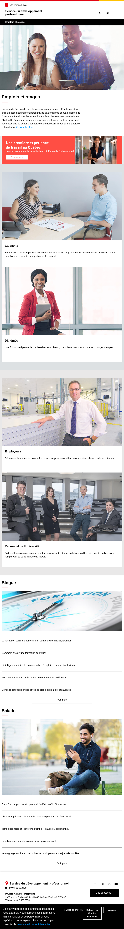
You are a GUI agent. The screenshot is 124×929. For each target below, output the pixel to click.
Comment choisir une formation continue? (24, 652)
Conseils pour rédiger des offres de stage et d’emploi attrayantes (36, 689)
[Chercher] (100, 13)
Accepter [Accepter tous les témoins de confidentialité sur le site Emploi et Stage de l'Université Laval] (112, 910)
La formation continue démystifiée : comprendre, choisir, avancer (36, 640)
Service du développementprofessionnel (23, 13)
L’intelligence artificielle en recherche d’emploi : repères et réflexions (38, 665)
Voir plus (62, 699)
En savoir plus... (25, 127)
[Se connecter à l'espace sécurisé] (107, 13)
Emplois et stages (15, 22)
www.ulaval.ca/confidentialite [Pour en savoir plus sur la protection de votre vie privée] (33, 924)
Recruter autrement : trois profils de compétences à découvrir (34, 677)
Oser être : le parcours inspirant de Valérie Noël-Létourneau (34, 804)
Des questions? (104, 892)
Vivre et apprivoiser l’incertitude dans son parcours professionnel (36, 816)
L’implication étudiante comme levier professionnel (29, 841)
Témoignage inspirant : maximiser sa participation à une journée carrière (40, 853)
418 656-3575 (23, 900)
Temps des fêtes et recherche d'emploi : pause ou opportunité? (35, 828)
